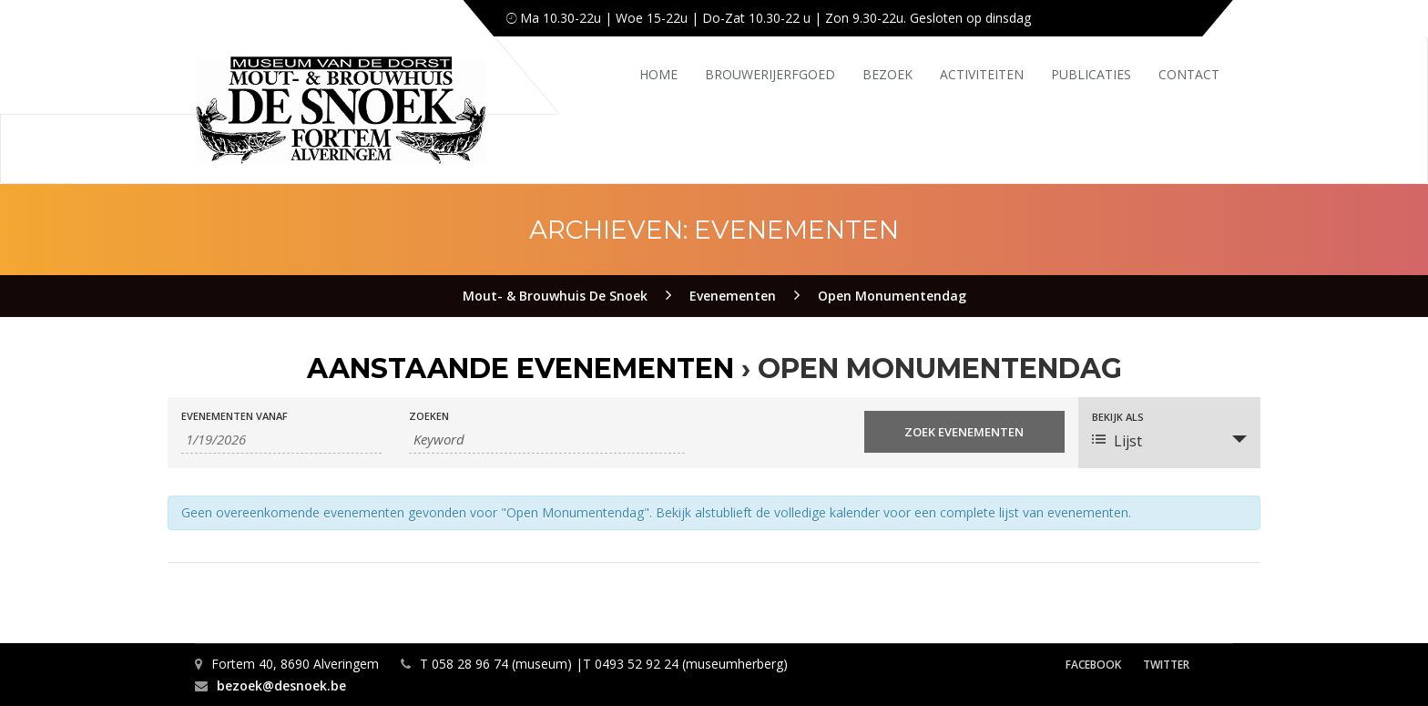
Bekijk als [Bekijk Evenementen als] (1118, 417)
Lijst (1117, 441)
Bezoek (887, 74)
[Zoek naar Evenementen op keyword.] (547, 439)
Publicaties (1091, 74)
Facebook (1093, 664)
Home (658, 74)
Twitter (1166, 664)
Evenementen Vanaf (234, 416)
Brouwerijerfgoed (770, 74)
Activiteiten (982, 74)
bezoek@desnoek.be (281, 685)
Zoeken (429, 416)
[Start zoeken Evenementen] (964, 432)
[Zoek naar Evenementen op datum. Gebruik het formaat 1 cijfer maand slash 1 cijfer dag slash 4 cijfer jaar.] (281, 439)
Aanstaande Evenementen (520, 368)
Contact (1188, 74)
